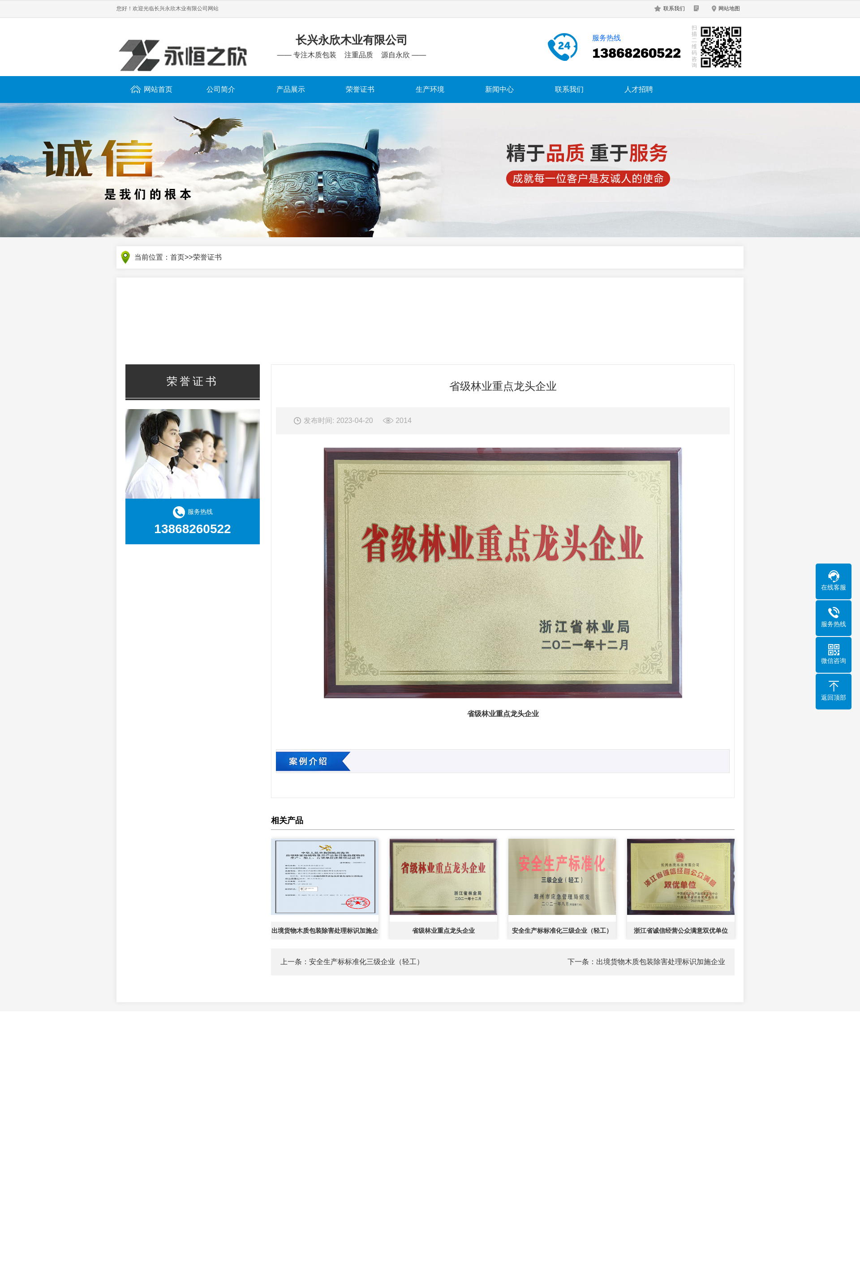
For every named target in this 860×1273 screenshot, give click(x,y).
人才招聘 (638, 89)
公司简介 (220, 89)
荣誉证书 (360, 89)
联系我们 (674, 8)
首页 (177, 257)
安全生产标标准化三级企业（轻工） (366, 962)
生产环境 (430, 89)
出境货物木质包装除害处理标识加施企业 (660, 962)
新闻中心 (499, 89)
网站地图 (729, 8)
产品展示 (290, 89)
